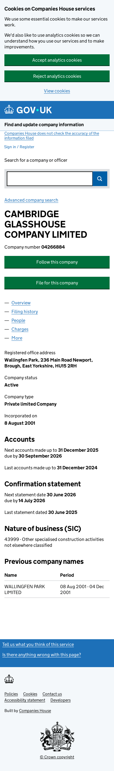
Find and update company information (44, 124)
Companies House (35, 710)
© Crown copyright (57, 757)
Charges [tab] (19, 329)
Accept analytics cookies (57, 60)
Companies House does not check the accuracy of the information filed (51, 136)
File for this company (57, 283)
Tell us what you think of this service (38, 644)
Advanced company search (31, 200)
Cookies (30, 693)
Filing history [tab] (24, 311)
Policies (11, 693)
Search (100, 178)
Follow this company (57, 262)
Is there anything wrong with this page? (41, 654)
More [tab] (16, 338)
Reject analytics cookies (57, 76)
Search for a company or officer (35, 160)
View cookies (57, 91)
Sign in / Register (19, 146)
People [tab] (18, 320)
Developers (60, 700)
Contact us (52, 693)
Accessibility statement (24, 700)
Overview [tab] (20, 303)
